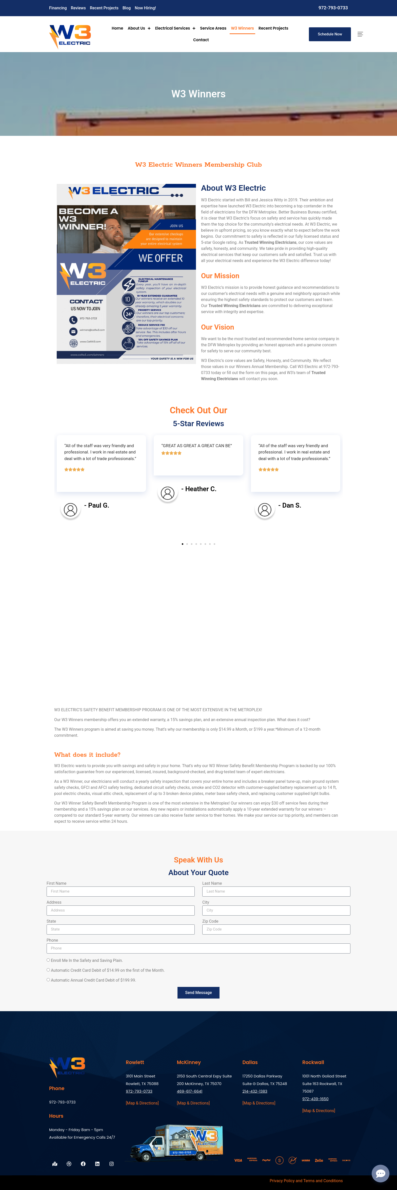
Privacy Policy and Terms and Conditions (306, 1180)
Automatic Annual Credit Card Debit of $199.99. (93, 980)
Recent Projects (273, 28)
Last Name (212, 883)
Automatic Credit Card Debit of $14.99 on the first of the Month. (108, 970)
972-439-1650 (315, 1098)
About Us (139, 28)
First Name (56, 883)
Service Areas (213, 28)
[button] (182, 544)
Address (54, 902)
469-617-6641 (189, 1091)
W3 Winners (242, 28)
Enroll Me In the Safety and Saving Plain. (87, 960)
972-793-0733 (333, 7)
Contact (201, 39)
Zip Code (210, 921)
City (205, 902)
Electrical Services (175, 28)
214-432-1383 (254, 1091)
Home (117, 28)
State (51, 921)
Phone (52, 940)
